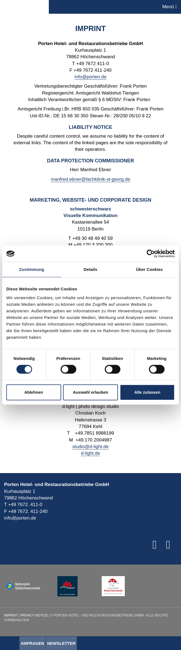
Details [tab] (90, 269)
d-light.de (90, 453)
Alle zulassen (147, 392)
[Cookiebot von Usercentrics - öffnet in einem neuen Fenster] (151, 253)
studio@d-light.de (90, 446)
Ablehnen (33, 392)
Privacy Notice (34, 615)
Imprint (11, 615)
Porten (24, 7)
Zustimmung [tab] (31, 269)
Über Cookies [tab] (149, 269)
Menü (169, 6)
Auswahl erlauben (90, 392)
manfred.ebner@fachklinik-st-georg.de (90, 179)
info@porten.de (91, 76)
